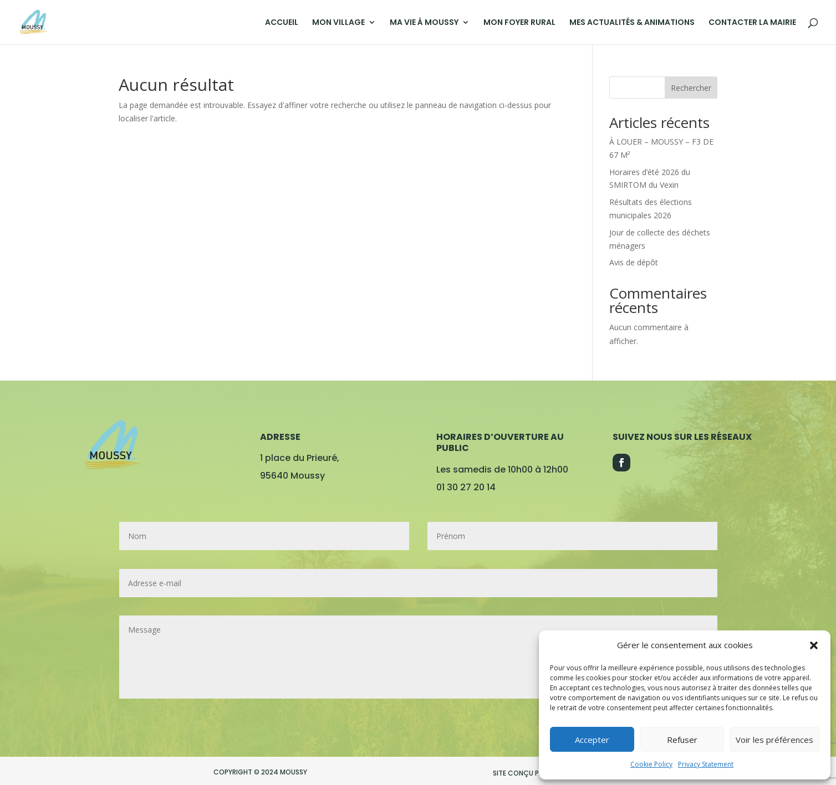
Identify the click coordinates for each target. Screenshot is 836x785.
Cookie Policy (651, 764)
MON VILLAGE (338, 23)
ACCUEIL (281, 23)
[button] (813, 645)
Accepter (592, 739)
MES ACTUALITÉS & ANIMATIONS (632, 23)
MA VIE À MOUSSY (424, 23)
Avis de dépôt (633, 262)
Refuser (682, 739)
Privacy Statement (705, 764)
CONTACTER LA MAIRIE (752, 23)
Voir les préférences (774, 739)
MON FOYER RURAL (519, 23)
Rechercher (691, 88)
